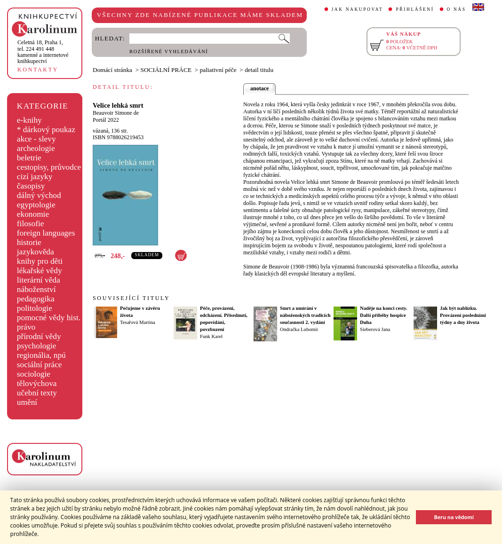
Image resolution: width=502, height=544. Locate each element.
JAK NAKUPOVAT (357, 9)
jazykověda (35, 251)
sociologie (33, 374)
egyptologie (36, 204)
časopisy (31, 185)
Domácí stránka (112, 69)
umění (27, 402)
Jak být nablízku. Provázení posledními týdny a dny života (463, 315)
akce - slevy (36, 138)
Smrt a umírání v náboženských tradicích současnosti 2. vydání (305, 315)
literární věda (38, 280)
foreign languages (46, 233)
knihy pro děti (40, 261)
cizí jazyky (35, 176)
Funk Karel (211, 336)
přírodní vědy (39, 336)
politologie (34, 308)
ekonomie (33, 214)
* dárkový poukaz (46, 129)
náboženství (36, 289)
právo (26, 327)
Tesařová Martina (137, 322)
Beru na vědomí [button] (454, 516)
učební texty (37, 392)
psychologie (36, 345)
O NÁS (456, 9)
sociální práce (39, 364)
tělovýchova (37, 383)
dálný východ (39, 195)
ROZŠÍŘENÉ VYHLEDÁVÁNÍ (168, 51)
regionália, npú (41, 355)
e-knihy (29, 120)
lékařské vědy (39, 270)
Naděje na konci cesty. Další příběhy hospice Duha (383, 315)
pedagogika (36, 298)
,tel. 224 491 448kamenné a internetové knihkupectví (43, 51)
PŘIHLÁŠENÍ (415, 9)
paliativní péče (218, 69)
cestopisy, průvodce (49, 167)
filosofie (30, 223)
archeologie (36, 148)
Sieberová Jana (375, 329)
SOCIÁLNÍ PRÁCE (166, 69)
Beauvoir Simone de (116, 113)
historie (29, 242)
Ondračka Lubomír (299, 329)
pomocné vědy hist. (48, 317)
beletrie (29, 157)
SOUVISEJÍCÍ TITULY (131, 298)
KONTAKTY (37, 69)
